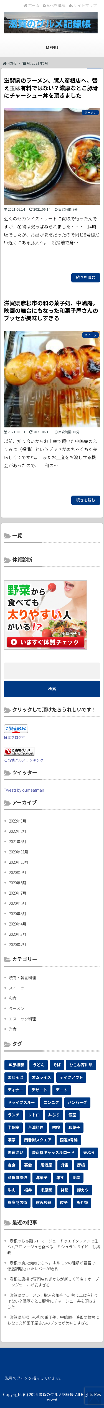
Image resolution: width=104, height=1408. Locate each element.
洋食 (13, 1029)
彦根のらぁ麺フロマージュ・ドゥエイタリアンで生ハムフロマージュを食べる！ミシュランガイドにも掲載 (53, 1246)
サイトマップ (83, 5)
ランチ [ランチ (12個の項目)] (13, 1114)
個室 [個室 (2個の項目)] (72, 1114)
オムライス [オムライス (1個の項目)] (41, 1077)
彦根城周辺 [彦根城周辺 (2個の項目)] (17, 1177)
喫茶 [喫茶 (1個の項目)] (12, 1140)
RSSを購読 (55, 5)
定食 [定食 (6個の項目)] (12, 1165)
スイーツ (16, 988)
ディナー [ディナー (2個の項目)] (15, 1089)
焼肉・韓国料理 (22, 977)
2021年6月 (17, 841)
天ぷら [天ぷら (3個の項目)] (89, 1152)
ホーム (32, 5)
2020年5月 (17, 913)
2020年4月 (17, 924)
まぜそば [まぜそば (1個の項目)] (15, 1077)
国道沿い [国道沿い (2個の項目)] (15, 1152)
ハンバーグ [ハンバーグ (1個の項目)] (77, 1102)
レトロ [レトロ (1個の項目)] (34, 1114)
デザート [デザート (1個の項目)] (39, 1089)
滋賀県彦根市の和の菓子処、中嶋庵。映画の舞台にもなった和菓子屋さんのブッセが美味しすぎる (53, 1320)
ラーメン (16, 1008)
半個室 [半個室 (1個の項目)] (13, 1127)
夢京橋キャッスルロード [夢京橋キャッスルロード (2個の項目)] (53, 1152)
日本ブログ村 (15, 737)
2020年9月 (17, 872)
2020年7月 (17, 893)
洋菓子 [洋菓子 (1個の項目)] (41, 1177)
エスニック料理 (22, 1018)
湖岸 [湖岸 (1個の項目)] (76, 1177)
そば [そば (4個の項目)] (57, 1064)
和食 (13, 998)
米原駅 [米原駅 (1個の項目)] (46, 1190)
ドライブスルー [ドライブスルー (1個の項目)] (21, 1102)
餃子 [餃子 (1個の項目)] (64, 1202)
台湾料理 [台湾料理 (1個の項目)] (36, 1127)
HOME (10, 63)
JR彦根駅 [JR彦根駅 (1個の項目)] (16, 1064)
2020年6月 (17, 903)
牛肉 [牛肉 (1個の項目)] (12, 1190)
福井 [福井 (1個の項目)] (28, 1190)
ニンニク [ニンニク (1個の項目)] (51, 1102)
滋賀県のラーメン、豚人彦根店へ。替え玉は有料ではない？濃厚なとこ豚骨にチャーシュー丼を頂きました (52, 1300)
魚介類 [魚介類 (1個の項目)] (82, 1202)
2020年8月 (17, 882)
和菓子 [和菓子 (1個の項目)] (74, 1127)
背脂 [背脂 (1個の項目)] (65, 1190)
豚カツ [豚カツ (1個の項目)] (83, 1190)
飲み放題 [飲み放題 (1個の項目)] (43, 1202)
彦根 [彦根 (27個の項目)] (81, 1165)
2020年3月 (17, 934)
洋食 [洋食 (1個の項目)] (60, 1177)
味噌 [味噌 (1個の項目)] (56, 1127)
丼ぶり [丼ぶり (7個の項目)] (54, 1114)
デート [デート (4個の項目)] (61, 1089)
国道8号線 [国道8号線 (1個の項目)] (69, 1140)
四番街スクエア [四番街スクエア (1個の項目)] (37, 1140)
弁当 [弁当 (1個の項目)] (65, 1165)
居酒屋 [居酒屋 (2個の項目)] (46, 1165)
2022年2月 (17, 831)
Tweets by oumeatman (24, 790)
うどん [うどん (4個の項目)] (38, 1064)
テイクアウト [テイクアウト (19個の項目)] (71, 1077)
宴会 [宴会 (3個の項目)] (28, 1165)
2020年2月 (17, 944)
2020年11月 (18, 852)
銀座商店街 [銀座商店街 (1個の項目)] (17, 1202)
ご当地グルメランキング (24, 760)
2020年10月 (18, 862)
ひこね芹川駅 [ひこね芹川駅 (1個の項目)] (81, 1064)
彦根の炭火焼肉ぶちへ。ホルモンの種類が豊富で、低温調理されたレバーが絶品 (53, 1265)
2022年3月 (17, 821)
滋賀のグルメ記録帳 (56, 1394)
